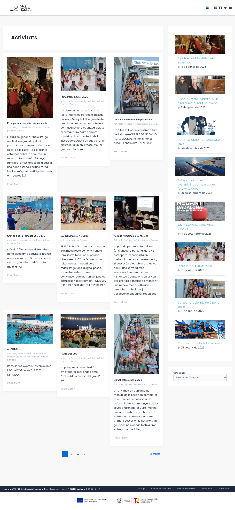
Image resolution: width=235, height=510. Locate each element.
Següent (156, 460)
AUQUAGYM (14, 352)
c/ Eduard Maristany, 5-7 (58, 489)
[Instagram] (215, 7)
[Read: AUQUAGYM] (30, 332)
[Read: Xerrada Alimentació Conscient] (136, 213)
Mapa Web (226, 489)
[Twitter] (225, 7)
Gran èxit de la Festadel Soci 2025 (27, 235)
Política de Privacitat (175, 489)
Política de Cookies (196, 489)
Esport (20, 359)
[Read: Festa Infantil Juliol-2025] (83, 74)
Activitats (12, 127)
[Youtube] (230, 7)
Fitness (28, 359)
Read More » (15, 184)
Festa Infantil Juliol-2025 (75, 96)
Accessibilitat (213, 489)
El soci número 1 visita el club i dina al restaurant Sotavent (198, 101)
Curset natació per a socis (129, 383)
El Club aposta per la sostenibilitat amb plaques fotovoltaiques (196, 184)
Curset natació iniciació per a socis (134, 119)
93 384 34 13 (94, 489)
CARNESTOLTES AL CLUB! (76, 235)
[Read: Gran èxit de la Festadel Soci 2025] (30, 213)
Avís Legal (158, 489)
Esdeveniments (26, 127)
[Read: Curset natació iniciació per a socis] (136, 85)
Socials (30, 130)
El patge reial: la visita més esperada (28, 123)
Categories (179, 373)
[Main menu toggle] (207, 8)
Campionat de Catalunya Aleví (200, 343)
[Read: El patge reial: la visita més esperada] (30, 87)
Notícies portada (16, 130)
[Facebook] (220, 7)
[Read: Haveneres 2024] (83, 334)
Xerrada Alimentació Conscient (132, 235)
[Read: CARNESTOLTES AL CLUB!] (83, 213)
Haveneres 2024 (70, 356)
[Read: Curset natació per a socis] (136, 347)
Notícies (39, 127)
